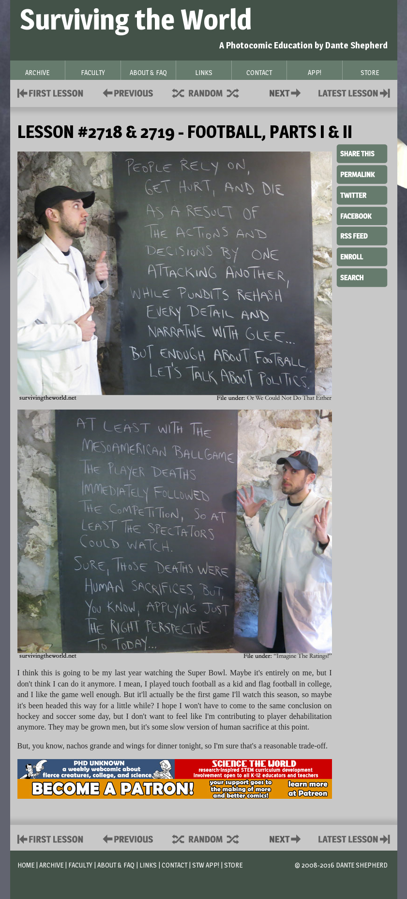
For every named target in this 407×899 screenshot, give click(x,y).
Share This (362, 154)
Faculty (80, 865)
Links (148, 865)
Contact (287, 92)
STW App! (205, 865)
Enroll (362, 255)
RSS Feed (362, 235)
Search (362, 276)
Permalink (362, 174)
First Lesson (50, 92)
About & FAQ (116, 865)
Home (25, 865)
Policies (126, 92)
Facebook (362, 215)
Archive (51, 865)
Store (233, 865)
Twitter (362, 194)
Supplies (212, 92)
